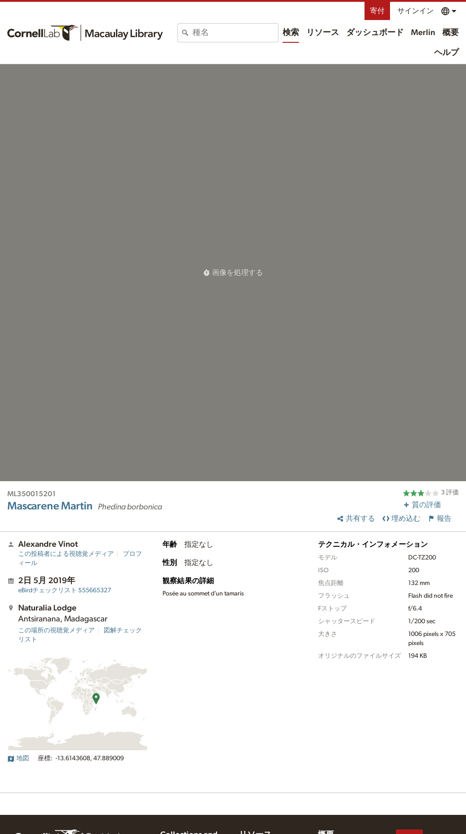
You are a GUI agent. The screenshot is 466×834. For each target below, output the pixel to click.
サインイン (415, 11)
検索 (291, 33)
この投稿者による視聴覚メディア (66, 554)
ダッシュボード (375, 33)
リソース (322, 33)
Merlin (423, 33)
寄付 (377, 11)
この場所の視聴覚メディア (56, 630)
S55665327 (64, 590)
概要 (450, 33)
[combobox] (235, 33)
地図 (18, 758)
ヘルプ (446, 53)
